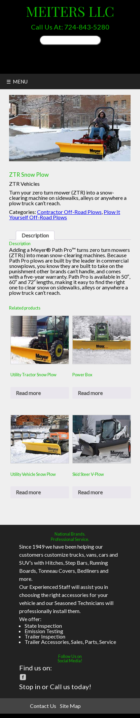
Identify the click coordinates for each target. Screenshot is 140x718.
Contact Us (43, 706)
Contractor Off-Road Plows (69, 212)
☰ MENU (17, 81)
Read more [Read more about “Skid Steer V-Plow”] (90, 492)
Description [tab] (35, 235)
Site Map (70, 706)
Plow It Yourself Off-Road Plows (64, 214)
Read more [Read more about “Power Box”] (90, 393)
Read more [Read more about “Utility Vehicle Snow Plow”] (28, 492)
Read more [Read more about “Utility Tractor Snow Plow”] (28, 393)
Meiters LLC (70, 11)
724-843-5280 (86, 27)
